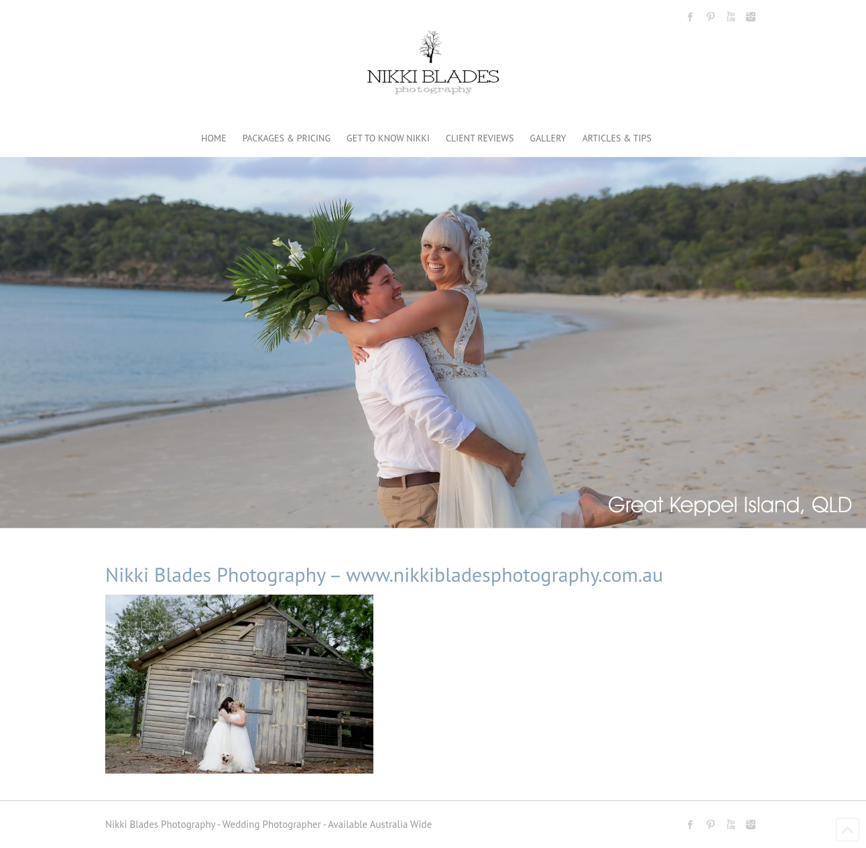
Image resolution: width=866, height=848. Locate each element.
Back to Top (847, 829)
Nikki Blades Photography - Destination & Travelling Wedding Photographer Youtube (731, 17)
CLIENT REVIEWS (480, 138)
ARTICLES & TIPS (617, 138)
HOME (214, 138)
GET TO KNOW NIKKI (388, 138)
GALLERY (548, 138)
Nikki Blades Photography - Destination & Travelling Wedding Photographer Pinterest (710, 17)
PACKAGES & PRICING (286, 138)
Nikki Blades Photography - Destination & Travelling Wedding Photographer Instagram (751, 17)
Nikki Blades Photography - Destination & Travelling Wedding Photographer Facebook (690, 17)
